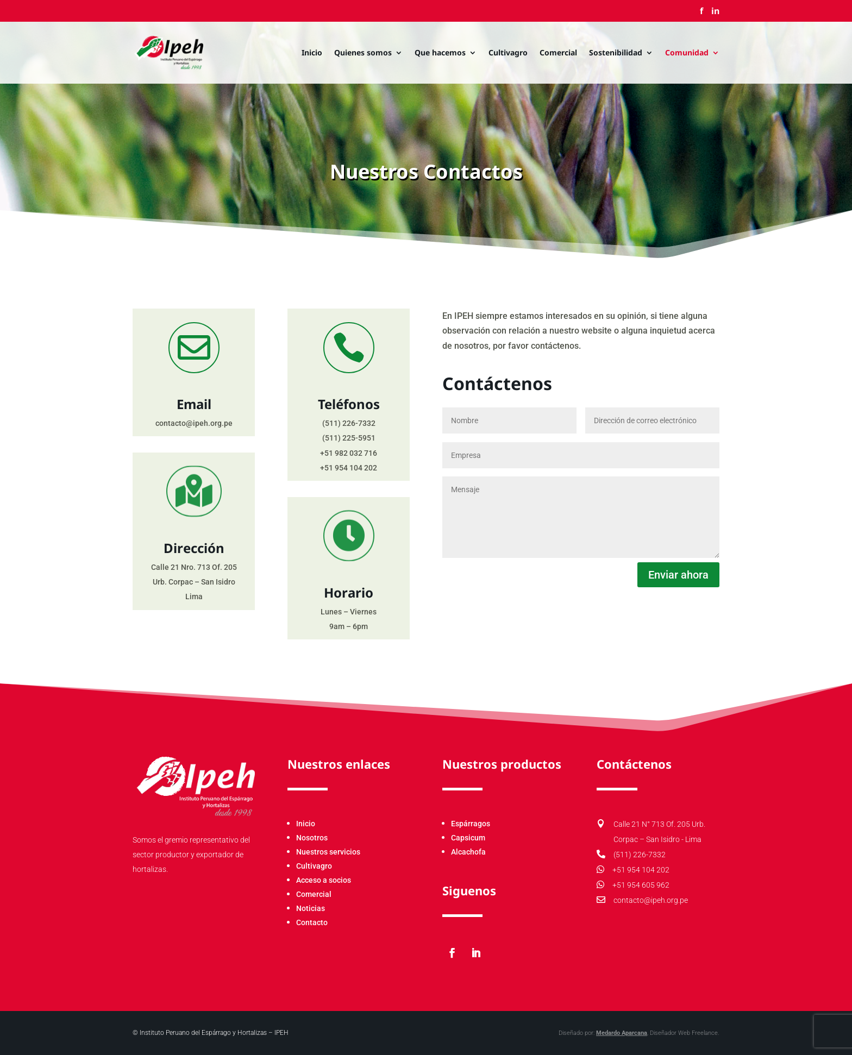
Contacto (312, 922)
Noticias (310, 908)
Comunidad (687, 53)
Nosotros (312, 837)
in (715, 12)
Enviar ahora (678, 574)
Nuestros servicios (328, 851)
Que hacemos (440, 53)
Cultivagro (508, 53)
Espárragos (470, 823)
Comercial (558, 53)
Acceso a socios (323, 880)
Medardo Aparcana (538, 1033)
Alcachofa (468, 851)
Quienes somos (363, 53)
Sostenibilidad (615, 53)
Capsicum (468, 837)
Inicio (312, 53)
